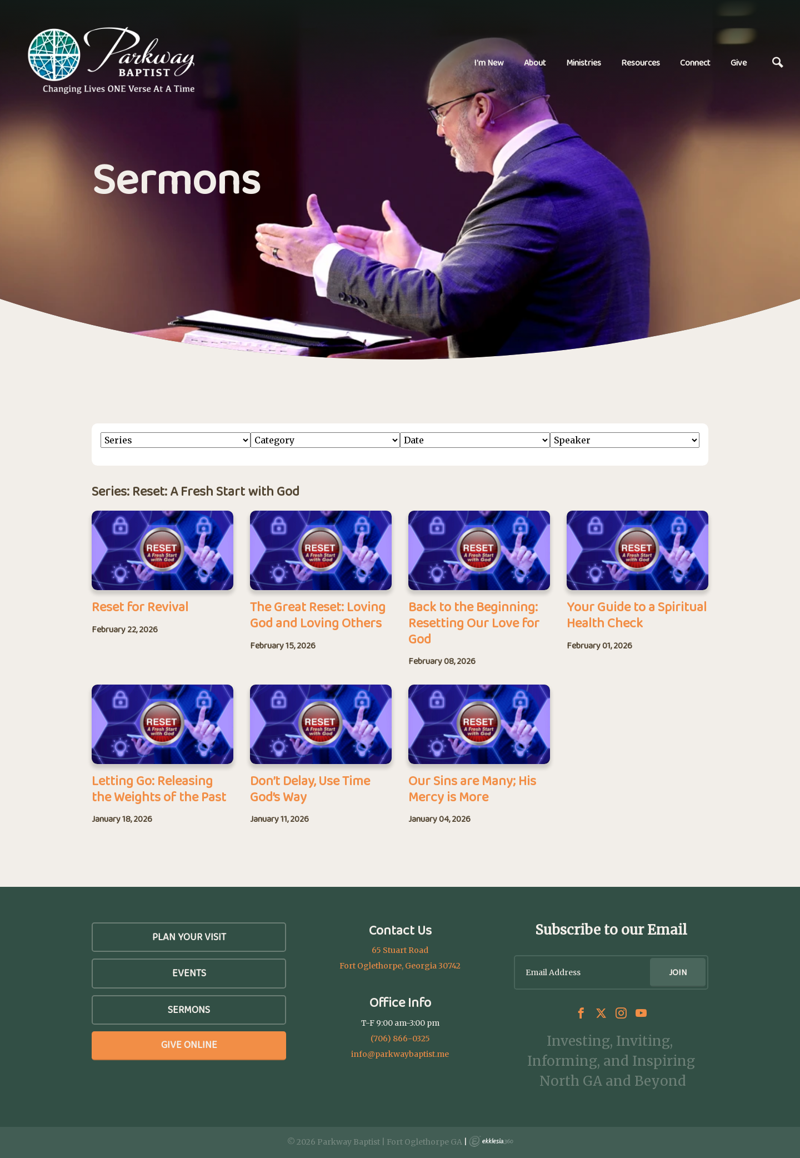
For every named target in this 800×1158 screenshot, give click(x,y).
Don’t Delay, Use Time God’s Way (310, 788)
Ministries (583, 62)
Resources (640, 62)
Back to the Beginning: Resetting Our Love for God (473, 622)
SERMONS (189, 1009)
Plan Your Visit (189, 937)
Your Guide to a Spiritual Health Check (637, 614)
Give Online (189, 1044)
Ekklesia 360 (491, 1141)
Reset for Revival (140, 606)
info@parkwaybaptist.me (400, 1054)
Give (739, 62)
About (535, 62)
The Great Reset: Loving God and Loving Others (318, 614)
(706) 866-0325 (400, 1039)
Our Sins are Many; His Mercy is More (472, 788)
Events (189, 973)
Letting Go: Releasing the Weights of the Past (159, 788)
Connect (695, 62)
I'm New (489, 62)
